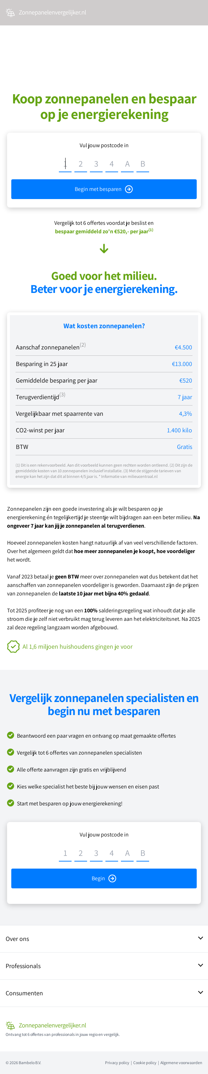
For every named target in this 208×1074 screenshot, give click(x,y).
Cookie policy (145, 1062)
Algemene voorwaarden (181, 1062)
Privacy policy (117, 1062)
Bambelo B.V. (30, 1062)
